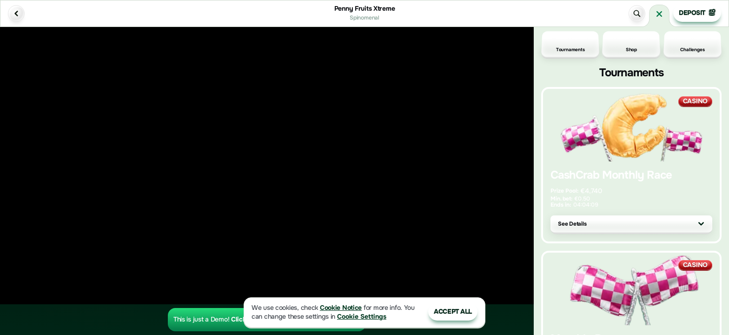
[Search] (637, 13)
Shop (631, 44)
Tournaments (570, 44)
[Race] (659, 14)
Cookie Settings (361, 316)
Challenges (692, 44)
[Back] (16, 13)
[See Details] (701, 224)
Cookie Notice (341, 307)
